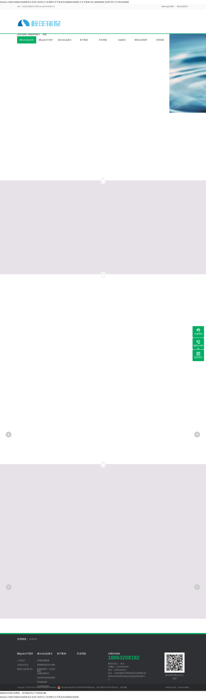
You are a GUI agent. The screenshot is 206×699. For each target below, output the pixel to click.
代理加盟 (160, 40)
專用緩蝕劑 (42, 682)
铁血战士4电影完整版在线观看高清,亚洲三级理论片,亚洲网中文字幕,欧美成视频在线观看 (39, 697)
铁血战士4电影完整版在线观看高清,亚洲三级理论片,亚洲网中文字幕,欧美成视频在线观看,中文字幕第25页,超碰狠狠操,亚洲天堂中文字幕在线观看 (64, 2)
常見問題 (103, 40)
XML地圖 (123, 687)
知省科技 (33, 639)
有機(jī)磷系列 (43, 673)
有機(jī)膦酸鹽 (43, 660)
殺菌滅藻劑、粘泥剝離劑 (46, 670)
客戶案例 (84, 40)
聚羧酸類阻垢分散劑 (46, 665)
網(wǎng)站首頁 (27, 40)
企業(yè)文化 (23, 665)
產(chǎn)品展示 (65, 40)
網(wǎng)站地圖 (168, 6)
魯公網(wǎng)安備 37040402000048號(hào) (76, 687)
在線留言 (122, 40)
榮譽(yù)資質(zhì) (25, 669)
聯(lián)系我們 (182, 6)
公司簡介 (21, 660)
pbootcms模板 (183, 687)
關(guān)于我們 (46, 40)
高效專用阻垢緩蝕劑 (46, 678)
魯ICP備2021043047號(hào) (107, 687)
